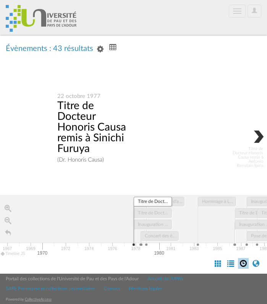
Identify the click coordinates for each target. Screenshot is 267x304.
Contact (112, 288)
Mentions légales (145, 288)
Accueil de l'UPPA (165, 278)
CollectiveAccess (38, 299)
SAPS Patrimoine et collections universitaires (50, 288)
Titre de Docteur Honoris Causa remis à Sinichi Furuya (91, 127)
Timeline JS (13, 254)
